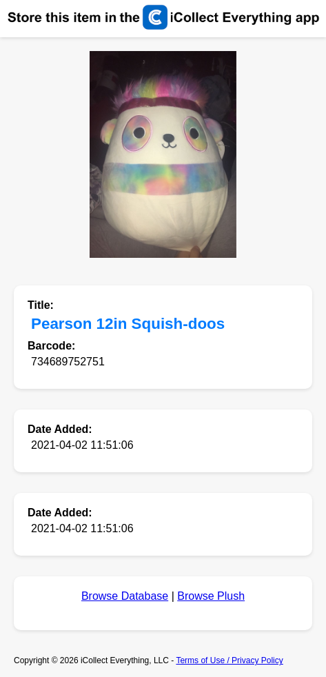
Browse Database (124, 596)
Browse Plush (211, 596)
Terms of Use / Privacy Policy (229, 660)
